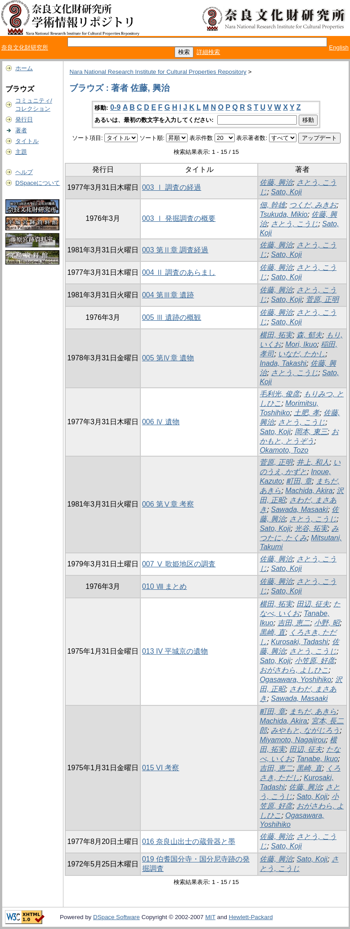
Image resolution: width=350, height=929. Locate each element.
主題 (21, 151)
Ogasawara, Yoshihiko (295, 679)
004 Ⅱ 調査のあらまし (179, 272)
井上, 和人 (312, 462)
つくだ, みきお (313, 205)
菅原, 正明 (322, 299)
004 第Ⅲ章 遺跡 (168, 295)
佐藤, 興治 (276, 182)
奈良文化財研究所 (24, 47)
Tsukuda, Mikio (283, 214)
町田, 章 (299, 481)
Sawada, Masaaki (299, 509)
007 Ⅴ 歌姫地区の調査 (179, 564)
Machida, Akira (308, 490)
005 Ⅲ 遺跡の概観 (172, 317)
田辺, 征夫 (312, 604)
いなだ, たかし (301, 354)
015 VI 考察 (160, 768)
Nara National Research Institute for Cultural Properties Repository (157, 71)
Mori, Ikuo (301, 344)
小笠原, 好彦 (315, 660)
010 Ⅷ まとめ (164, 586)
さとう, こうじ (294, 224)
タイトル (27, 141)
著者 (21, 130)
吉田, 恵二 (294, 623)
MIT (210, 917)
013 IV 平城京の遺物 (175, 651)
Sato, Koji (286, 192)
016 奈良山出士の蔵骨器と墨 (188, 841)
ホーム (24, 68)
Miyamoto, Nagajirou (293, 740)
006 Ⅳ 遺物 (161, 422)
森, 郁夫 (309, 335)
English (339, 47)
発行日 (24, 119)
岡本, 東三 (311, 431)
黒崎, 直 (272, 632)
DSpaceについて (37, 183)
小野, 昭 (327, 623)
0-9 (115, 107)
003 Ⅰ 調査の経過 (172, 187)
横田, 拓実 (276, 335)
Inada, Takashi (283, 363)
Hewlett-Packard (251, 917)
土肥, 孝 (306, 413)
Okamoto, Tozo (284, 450)
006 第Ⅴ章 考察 (168, 504)
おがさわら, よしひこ (294, 670)
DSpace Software (116, 917)
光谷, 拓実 (311, 528)
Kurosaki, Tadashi (299, 642)
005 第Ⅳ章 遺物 (168, 358)
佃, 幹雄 (272, 205)
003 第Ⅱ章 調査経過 (175, 250)
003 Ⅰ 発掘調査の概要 (179, 218)
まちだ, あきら (313, 711)
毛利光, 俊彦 (280, 394)
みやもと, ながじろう (305, 730)
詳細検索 (208, 52)
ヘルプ (24, 172)
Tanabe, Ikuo (317, 759)
